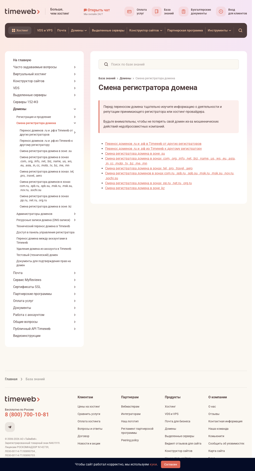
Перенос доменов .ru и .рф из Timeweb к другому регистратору (153, 149)
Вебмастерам (130, 406)
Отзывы (213, 414)
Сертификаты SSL (27, 287)
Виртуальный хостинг (29, 74)
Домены (19, 109)
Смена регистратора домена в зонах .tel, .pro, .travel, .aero (149, 168)
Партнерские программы (32, 294)
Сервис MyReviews (27, 280)
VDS (16, 88)
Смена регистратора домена (36, 123)
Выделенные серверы (29, 95)
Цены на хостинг (89, 406)
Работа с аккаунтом (28, 315)
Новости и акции (89, 443)
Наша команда (218, 428)
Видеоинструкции (26, 336)
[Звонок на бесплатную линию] (36, 414)
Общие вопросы (25, 322)
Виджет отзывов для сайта (183, 443)
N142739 (43, 447)
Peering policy (130, 440)
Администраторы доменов (34, 213)
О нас (212, 406)
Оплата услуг (23, 301)
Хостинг (170, 406)
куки (153, 464)
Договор (83, 436)
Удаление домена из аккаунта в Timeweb (43, 248)
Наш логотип (130, 421)
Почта (18, 273)
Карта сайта (216, 451)
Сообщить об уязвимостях (226, 443)
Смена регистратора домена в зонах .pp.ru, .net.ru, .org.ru (148, 183)
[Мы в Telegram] (10, 427)
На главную (22, 60)
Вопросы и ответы (90, 428)
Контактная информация (225, 421)
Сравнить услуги (89, 414)
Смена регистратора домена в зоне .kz (45, 206)
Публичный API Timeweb (32, 329)
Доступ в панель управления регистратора (45, 232)
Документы (22, 308)
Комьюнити (216, 436)
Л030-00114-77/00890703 (20, 455)
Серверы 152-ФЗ (25, 102)
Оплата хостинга (89, 421)
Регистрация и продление (33, 117)
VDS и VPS (171, 414)
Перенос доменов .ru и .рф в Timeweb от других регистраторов (153, 144)
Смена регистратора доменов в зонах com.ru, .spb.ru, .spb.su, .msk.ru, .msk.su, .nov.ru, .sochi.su (46, 186)
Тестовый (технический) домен (37, 255)
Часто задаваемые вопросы (35, 67)
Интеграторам (130, 414)
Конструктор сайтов (28, 81)
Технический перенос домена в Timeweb (43, 226)
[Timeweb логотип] (22, 11)
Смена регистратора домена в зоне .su (46, 151)
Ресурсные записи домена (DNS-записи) (43, 220)
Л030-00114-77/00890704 (20, 451)
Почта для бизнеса (177, 421)
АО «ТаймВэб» (28, 439)
